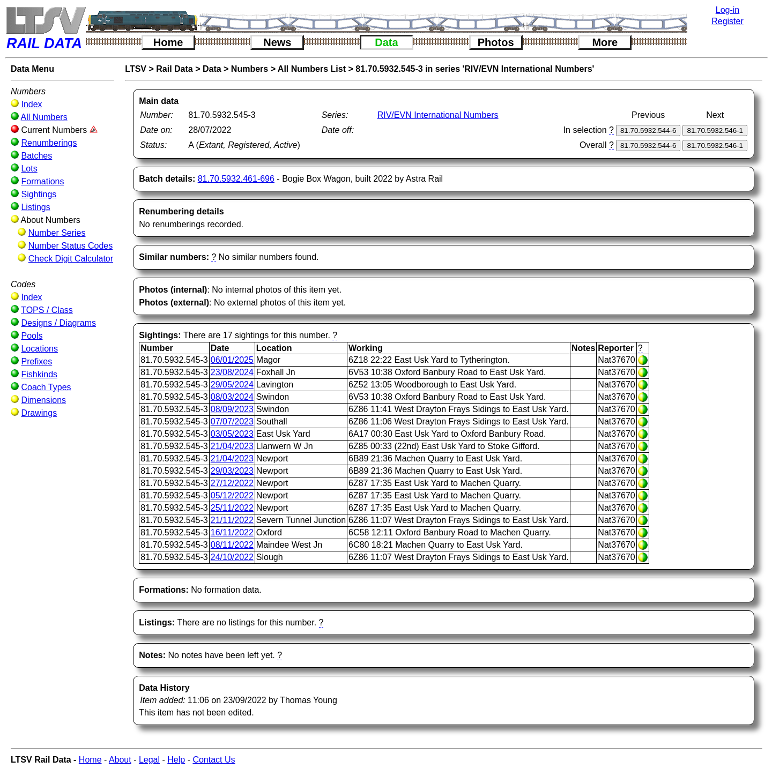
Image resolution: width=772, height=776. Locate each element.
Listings (35, 207)
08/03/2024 (232, 396)
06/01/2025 (232, 359)
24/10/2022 (232, 557)
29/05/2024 (232, 384)
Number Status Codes (70, 245)
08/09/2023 (232, 409)
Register (727, 21)
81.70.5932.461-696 (236, 178)
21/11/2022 (232, 520)
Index (31, 104)
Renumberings (49, 142)
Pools (31, 335)
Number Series (57, 232)
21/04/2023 (232, 446)
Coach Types (46, 387)
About (120, 759)
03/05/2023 (232, 433)
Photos (496, 42)
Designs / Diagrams (58, 322)
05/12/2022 (232, 495)
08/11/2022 (232, 544)
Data (386, 42)
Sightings (38, 194)
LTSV (135, 68)
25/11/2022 (232, 507)
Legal (149, 759)
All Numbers (44, 117)
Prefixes (36, 361)
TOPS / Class (47, 310)
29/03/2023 (232, 470)
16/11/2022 (232, 532)
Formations (42, 181)
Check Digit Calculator (70, 258)
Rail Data (174, 68)
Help (176, 759)
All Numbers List (312, 68)
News (277, 42)
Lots (29, 168)
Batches (36, 155)
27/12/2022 (232, 483)
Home (168, 42)
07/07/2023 (232, 421)
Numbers (249, 68)
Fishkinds (39, 374)
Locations (39, 348)
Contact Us (213, 759)
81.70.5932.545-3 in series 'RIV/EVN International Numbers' (474, 68)
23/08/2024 (232, 372)
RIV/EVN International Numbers (438, 115)
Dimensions (43, 400)
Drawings (39, 412)
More (605, 42)
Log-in (727, 9)
